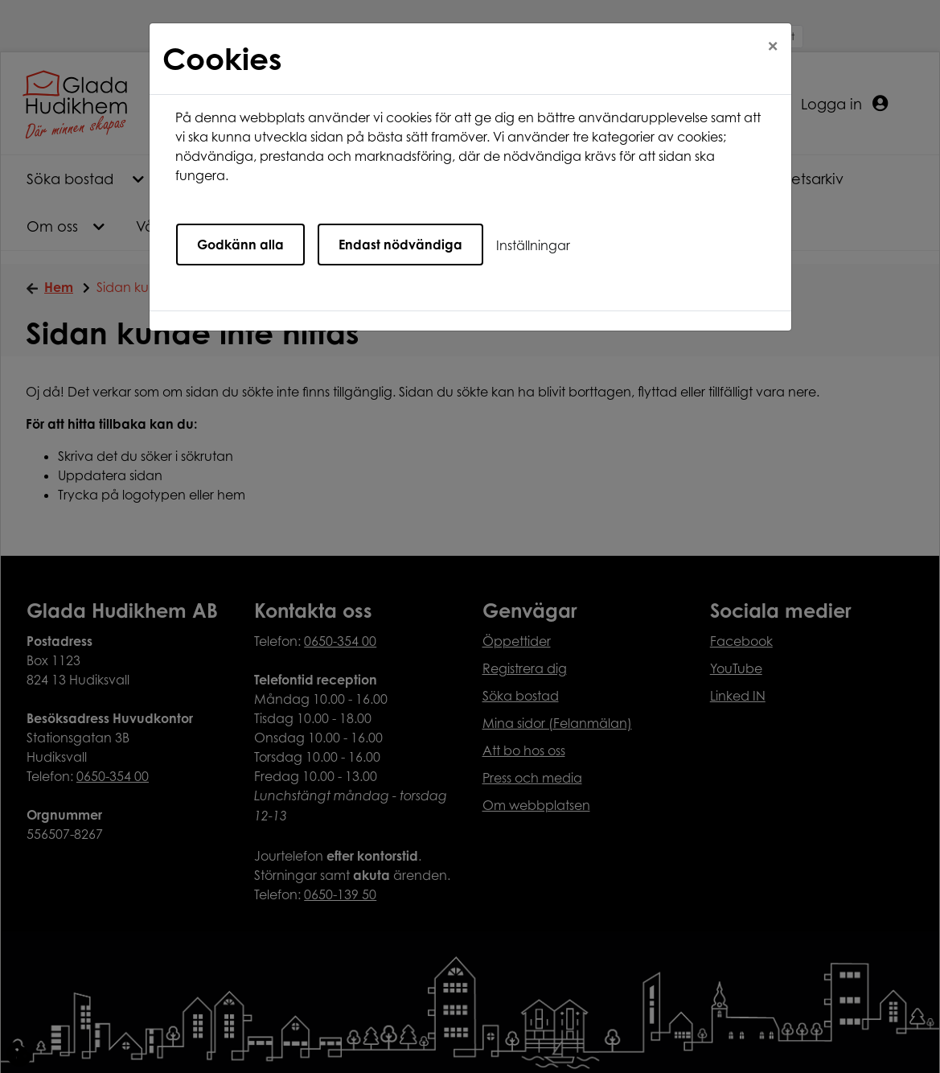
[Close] (772, 45)
